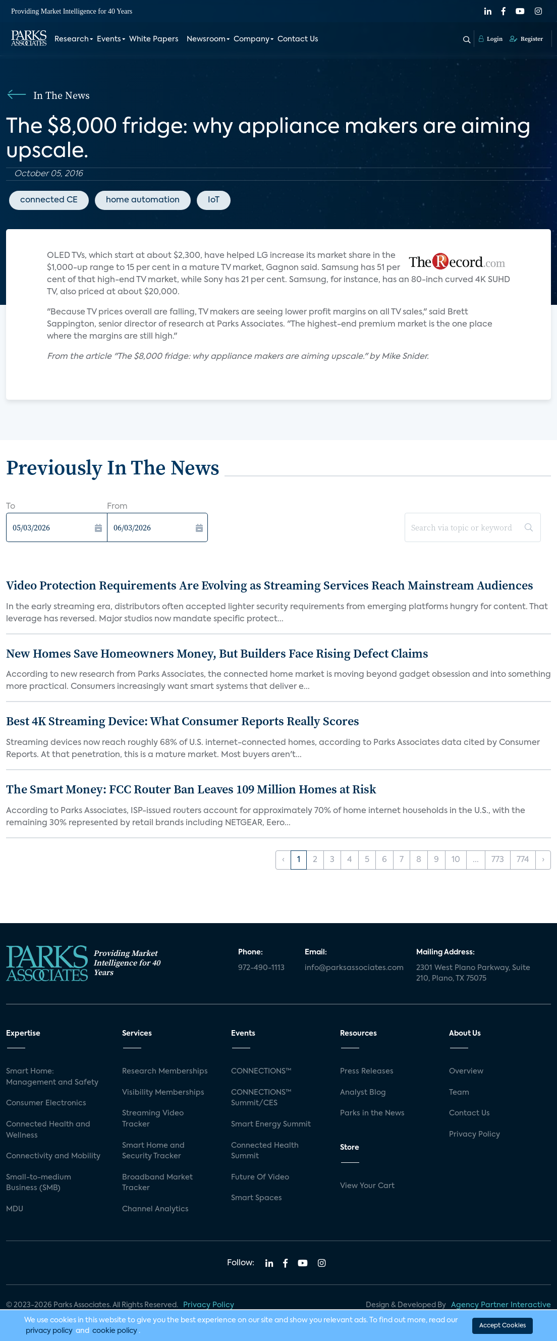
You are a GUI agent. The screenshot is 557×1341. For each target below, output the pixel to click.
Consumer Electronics (46, 1103)
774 (523, 860)
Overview (466, 1071)
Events (109, 39)
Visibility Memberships (163, 1092)
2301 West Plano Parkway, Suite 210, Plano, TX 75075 (473, 973)
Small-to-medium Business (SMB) (38, 1183)
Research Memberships (165, 1071)
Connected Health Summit (265, 1151)
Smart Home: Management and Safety (52, 1077)
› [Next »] (543, 860)
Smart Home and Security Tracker (153, 1151)
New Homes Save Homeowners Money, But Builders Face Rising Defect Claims (217, 653)
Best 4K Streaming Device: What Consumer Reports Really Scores (182, 721)
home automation (143, 200)
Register (526, 39)
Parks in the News (372, 1113)
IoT (213, 200)
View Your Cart (367, 1186)
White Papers (154, 39)
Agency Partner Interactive (501, 1305)
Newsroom (206, 39)
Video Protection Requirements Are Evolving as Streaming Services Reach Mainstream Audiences (269, 585)
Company (251, 39)
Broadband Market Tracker (157, 1183)
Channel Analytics (155, 1209)
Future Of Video (260, 1177)
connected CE (49, 200)
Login (491, 39)
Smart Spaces (256, 1198)
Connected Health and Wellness (48, 1130)
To (10, 507)
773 (497, 860)
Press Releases (367, 1071)
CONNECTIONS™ (261, 1071)
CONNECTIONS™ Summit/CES (261, 1098)
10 (456, 860)
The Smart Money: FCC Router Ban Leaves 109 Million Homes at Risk (191, 789)
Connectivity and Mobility (53, 1156)
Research (71, 39)
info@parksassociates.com (354, 968)
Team (459, 1092)
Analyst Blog (363, 1092)
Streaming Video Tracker (153, 1119)
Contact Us (297, 39)
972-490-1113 (261, 968)
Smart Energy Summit (271, 1124)
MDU (14, 1209)
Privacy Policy (474, 1134)
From (117, 507)
